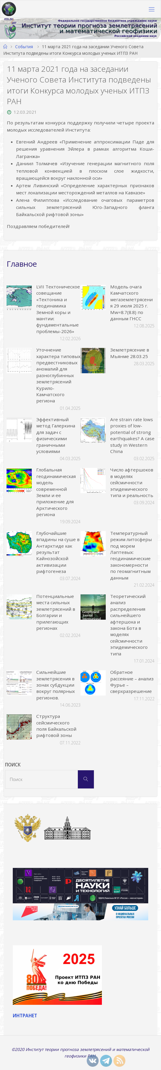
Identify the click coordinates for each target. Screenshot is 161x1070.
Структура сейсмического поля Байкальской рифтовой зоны (56, 725)
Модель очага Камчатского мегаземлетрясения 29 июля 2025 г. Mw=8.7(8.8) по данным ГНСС (131, 302)
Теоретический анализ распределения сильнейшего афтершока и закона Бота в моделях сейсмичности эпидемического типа (129, 625)
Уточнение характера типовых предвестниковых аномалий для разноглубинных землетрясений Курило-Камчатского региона (58, 375)
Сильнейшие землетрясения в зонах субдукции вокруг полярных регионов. (55, 685)
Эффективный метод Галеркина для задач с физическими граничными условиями (55, 435)
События (24, 46)
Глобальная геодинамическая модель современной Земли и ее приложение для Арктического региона (56, 492)
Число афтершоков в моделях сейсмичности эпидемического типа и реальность (131, 482)
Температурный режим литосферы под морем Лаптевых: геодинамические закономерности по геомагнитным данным (131, 555)
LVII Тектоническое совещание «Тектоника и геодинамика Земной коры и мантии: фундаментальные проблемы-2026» (58, 309)
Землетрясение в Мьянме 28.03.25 (129, 353)
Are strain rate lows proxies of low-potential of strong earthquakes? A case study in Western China (132, 435)
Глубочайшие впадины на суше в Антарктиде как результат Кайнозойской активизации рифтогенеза (58, 552)
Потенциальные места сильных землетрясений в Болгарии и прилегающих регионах (55, 612)
